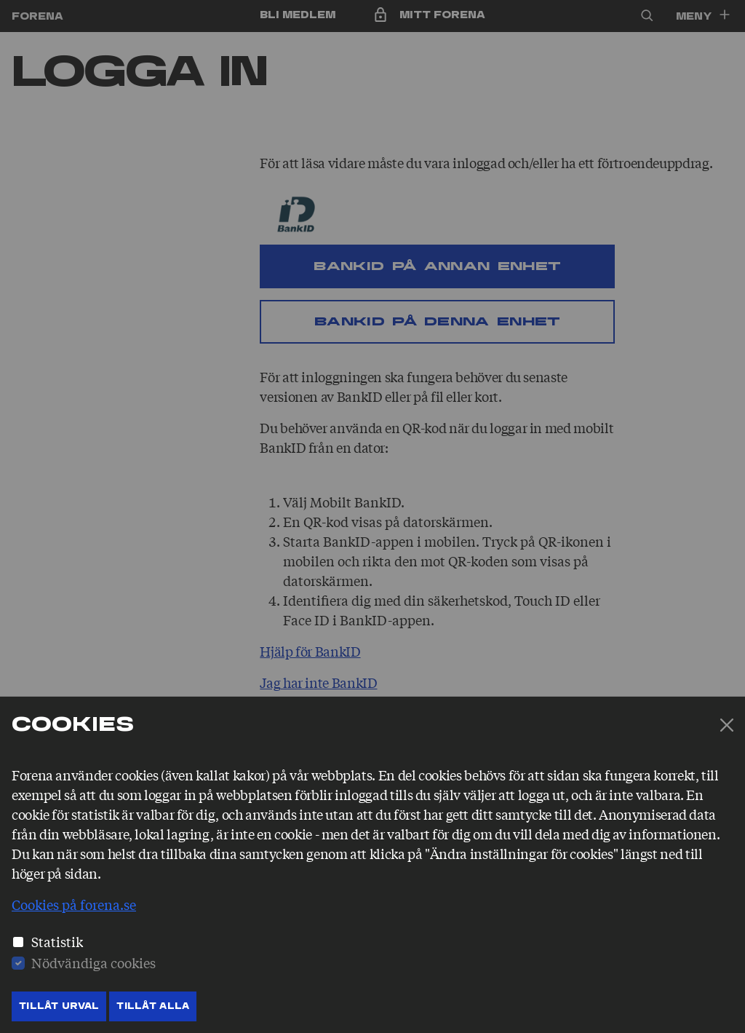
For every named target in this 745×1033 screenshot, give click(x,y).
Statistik (57, 941)
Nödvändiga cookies (93, 962)
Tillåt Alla (152, 1006)
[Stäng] (726, 725)
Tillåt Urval (59, 1006)
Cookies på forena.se (74, 904)
